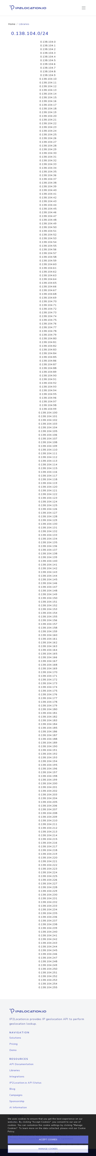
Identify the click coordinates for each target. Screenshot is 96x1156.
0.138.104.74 (48, 316)
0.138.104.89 (48, 372)
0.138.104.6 (48, 64)
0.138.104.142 (48, 568)
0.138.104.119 (48, 483)
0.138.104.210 (48, 820)
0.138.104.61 (48, 268)
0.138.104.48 (48, 220)
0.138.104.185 (48, 728)
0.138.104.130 (48, 524)
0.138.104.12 (48, 86)
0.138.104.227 (48, 883)
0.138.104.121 (48, 490)
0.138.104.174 (48, 687)
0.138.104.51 (48, 231)
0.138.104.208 (48, 813)
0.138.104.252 (48, 976)
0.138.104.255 (48, 987)
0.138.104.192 (48, 754)
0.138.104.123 (48, 498)
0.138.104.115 (48, 468)
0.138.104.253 (48, 980)
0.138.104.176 (48, 694)
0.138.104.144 (48, 576)
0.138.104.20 (48, 116)
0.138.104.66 (48, 286)
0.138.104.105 (48, 431)
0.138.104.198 (48, 776)
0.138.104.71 (48, 305)
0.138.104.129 (48, 520)
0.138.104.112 (48, 457)
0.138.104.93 (48, 386)
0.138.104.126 (48, 509)
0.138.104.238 (48, 924)
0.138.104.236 (48, 917)
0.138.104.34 (48, 168)
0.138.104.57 (48, 253)
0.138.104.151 (48, 601)
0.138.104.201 (48, 787)
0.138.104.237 (48, 920)
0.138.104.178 (48, 702)
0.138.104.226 (48, 880)
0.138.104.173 (48, 683)
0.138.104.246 (48, 954)
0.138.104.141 (48, 564)
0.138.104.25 (48, 134)
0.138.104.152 (48, 605)
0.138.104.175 (48, 690)
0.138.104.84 (48, 353)
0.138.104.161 (48, 639)
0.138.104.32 (48, 160)
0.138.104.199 (48, 779)
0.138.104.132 (48, 531)
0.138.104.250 (48, 969)
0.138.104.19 (48, 112)
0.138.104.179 (48, 705)
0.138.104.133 (48, 535)
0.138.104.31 (48, 157)
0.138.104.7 (48, 68)
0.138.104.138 (48, 553)
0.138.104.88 (48, 368)
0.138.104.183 (48, 720)
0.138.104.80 (48, 338)
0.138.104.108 (48, 442)
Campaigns (16, 1095)
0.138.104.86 (48, 360)
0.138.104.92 (48, 383)
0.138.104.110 (48, 449)
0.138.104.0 (48, 42)
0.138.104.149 (48, 594)
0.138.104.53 (48, 238)
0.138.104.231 (48, 898)
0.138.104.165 (48, 653)
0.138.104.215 (48, 839)
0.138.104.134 (48, 538)
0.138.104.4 (48, 56)
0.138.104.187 (48, 735)
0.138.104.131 (48, 527)
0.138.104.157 (48, 624)
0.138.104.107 (48, 438)
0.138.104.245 (48, 950)
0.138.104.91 (48, 379)
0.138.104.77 (48, 327)
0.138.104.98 (48, 405)
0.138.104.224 (48, 872)
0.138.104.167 (48, 661)
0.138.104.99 (48, 409)
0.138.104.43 (48, 201)
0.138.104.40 (48, 190)
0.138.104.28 (48, 145)
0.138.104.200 (48, 783)
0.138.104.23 (48, 127)
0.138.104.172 (48, 679)
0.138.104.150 (48, 598)
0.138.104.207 (48, 809)
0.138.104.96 (48, 398)
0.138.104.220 (48, 857)
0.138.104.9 (48, 75)
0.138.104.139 (48, 557)
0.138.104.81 (48, 342)
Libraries (14, 1070)
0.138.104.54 (48, 242)
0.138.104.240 (48, 932)
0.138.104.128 (48, 516)
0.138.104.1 (48, 45)
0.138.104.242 (48, 939)
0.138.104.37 (48, 179)
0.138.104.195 (48, 765)
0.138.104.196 (48, 768)
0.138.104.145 (48, 579)
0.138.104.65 (48, 283)
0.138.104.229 (48, 891)
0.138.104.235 (48, 913)
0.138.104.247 (48, 957)
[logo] (48, 1011)
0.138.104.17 (48, 105)
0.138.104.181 (48, 713)
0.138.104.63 (48, 275)
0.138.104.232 (48, 902)
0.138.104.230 (48, 894)
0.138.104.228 (48, 887)
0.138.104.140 (48, 561)
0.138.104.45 (48, 208)
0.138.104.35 (48, 171)
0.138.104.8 (48, 71)
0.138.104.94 (48, 390)
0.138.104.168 (48, 665)
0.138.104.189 (48, 742)
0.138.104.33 (48, 164)
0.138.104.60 (48, 264)
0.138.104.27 (48, 142)
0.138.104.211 (48, 824)
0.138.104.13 (48, 90)
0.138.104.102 (48, 420)
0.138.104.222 (48, 865)
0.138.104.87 (48, 364)
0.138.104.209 (48, 817)
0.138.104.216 (48, 843)
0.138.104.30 (48, 153)
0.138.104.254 (48, 983)
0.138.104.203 (48, 794)
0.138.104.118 (48, 479)
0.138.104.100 (48, 412)
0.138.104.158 (48, 627)
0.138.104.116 (48, 472)
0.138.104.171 (48, 676)
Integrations (16, 1076)
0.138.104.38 (48, 182)
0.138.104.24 (48, 131)
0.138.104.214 (48, 835)
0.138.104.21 (48, 119)
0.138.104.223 (48, 868)
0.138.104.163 (48, 646)
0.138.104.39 (48, 186)
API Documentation (21, 1064)
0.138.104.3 (48, 53)
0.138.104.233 (48, 906)
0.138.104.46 (48, 212)
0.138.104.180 (48, 709)
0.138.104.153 (48, 609)
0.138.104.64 (48, 279)
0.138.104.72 (48, 309)
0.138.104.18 (48, 108)
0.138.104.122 (48, 494)
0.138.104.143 (48, 572)
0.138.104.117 (48, 475)
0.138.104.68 (48, 294)
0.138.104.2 (48, 49)
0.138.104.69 (48, 297)
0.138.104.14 (48, 93)
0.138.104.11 (48, 82)
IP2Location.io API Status (25, 1082)
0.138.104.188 (48, 739)
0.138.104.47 (48, 216)
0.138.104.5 (48, 60)
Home (11, 24)
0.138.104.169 (48, 668)
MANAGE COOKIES (48, 1148)
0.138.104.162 (48, 642)
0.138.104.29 (48, 149)
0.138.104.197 (48, 772)
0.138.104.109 (48, 446)
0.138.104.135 (48, 542)
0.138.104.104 (48, 427)
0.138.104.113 (48, 461)
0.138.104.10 (48, 79)
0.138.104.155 (48, 616)
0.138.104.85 (48, 357)
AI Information (18, 1107)
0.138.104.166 (48, 657)
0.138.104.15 (48, 97)
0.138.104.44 (48, 205)
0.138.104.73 (48, 312)
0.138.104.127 (48, 512)
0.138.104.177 (48, 698)
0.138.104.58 (48, 257)
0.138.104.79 (48, 335)
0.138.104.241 (48, 935)
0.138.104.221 (48, 861)
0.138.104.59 (48, 260)
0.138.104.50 (48, 227)
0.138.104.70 (48, 301)
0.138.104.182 (48, 716)
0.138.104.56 (48, 249)
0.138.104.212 (48, 828)
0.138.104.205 (48, 802)
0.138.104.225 (48, 876)
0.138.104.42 (48, 197)
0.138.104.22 (48, 123)
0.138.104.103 (48, 424)
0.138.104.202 (48, 791)
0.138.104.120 (48, 487)
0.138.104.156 (48, 620)
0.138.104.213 (48, 831)
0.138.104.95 (48, 394)
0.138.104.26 (48, 138)
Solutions (15, 1038)
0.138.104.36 (48, 175)
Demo (13, 1050)
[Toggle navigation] (83, 8)
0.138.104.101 (48, 416)
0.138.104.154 (48, 613)
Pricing (13, 1044)
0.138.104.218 (48, 850)
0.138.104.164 (48, 650)
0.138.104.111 (48, 453)
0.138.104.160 (48, 635)
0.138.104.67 (48, 290)
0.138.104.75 (48, 320)
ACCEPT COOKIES (48, 1139)
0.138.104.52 (48, 234)
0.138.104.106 (48, 435)
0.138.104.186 (48, 731)
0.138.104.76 (48, 323)
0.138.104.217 (48, 846)
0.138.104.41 (48, 194)
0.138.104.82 (48, 346)
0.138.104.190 (48, 746)
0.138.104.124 (48, 501)
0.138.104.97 (48, 401)
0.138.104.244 (48, 946)
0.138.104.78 (48, 331)
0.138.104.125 (48, 505)
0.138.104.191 (48, 750)
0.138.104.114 (48, 464)
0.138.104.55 (48, 246)
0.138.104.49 (48, 223)
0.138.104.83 (48, 349)
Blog (12, 1089)
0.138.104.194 (48, 761)
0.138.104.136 (48, 546)
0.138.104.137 (48, 550)
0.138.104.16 (48, 101)
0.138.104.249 (48, 965)
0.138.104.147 (48, 587)
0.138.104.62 (48, 271)
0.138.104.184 (48, 724)
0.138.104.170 (48, 672)
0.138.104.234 (48, 909)
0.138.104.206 (48, 805)
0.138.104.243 (48, 943)
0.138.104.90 (48, 375)
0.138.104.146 (48, 583)
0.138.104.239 (48, 928)
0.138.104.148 (48, 590)
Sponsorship (16, 1101)
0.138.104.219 (48, 854)
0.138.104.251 (48, 972)
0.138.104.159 (48, 631)
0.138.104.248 (48, 961)
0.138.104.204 (48, 798)
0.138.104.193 (48, 757)
